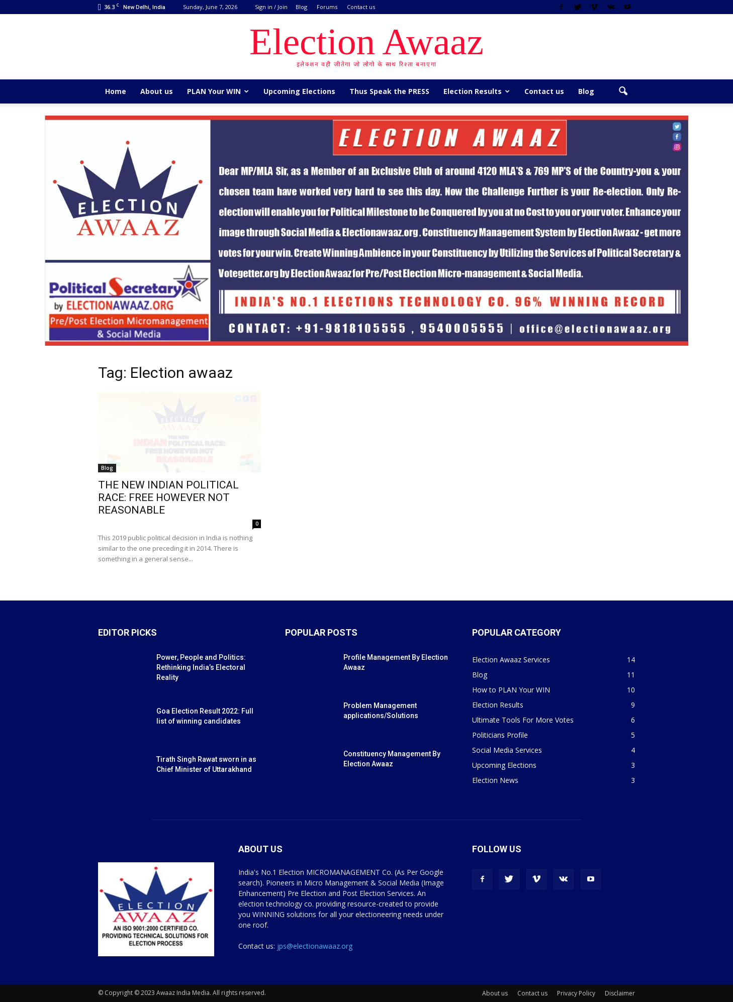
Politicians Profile (500, 735)
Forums (327, 7)
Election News (495, 780)
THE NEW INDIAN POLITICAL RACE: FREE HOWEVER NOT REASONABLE (168, 497)
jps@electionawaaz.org (314, 946)
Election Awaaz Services (511, 659)
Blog (301, 7)
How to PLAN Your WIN (511, 689)
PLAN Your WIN (218, 91)
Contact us (361, 7)
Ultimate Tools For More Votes (523, 720)
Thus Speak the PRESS (389, 91)
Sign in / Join (271, 7)
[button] (623, 91)
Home (115, 91)
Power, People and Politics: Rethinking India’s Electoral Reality (201, 667)
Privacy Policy (576, 993)
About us (156, 91)
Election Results (476, 91)
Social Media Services (507, 750)
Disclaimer (620, 993)
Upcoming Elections (299, 91)
